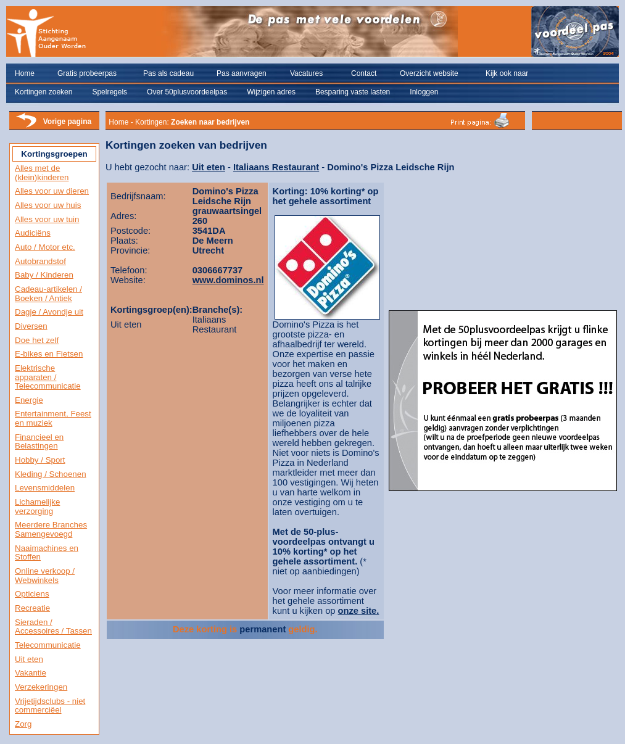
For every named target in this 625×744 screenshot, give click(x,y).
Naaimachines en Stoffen (46, 553)
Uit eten (29, 659)
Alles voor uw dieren (52, 191)
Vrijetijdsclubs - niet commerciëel (50, 705)
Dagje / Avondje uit (49, 311)
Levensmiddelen (45, 487)
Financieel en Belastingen (39, 441)
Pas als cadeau (168, 73)
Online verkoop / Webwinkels (45, 575)
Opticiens (32, 593)
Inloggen (424, 92)
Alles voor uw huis (48, 205)
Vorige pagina (67, 121)
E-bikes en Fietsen (49, 353)
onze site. (358, 611)
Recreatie (32, 608)
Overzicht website (429, 73)
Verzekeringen (41, 687)
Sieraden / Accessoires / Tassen (53, 627)
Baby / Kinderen (44, 274)
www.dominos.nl (228, 280)
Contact (363, 73)
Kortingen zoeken (43, 92)
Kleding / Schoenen (50, 474)
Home (25, 73)
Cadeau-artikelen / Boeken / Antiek (48, 293)
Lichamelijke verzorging (37, 506)
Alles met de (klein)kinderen (41, 172)
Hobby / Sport (40, 460)
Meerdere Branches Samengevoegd (51, 529)
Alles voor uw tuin (47, 219)
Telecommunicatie (48, 645)
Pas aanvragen (242, 73)
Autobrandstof (40, 261)
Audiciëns (33, 233)
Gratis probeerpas (87, 73)
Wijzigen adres (271, 92)
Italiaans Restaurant (276, 167)
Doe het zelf (37, 340)
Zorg (23, 724)
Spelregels (109, 92)
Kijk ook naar (507, 73)
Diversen (31, 326)
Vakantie (30, 672)
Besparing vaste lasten (352, 92)
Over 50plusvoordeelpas (187, 92)
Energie (29, 400)
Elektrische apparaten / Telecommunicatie (48, 377)
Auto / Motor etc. (45, 247)
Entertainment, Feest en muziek (53, 418)
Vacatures (306, 73)
